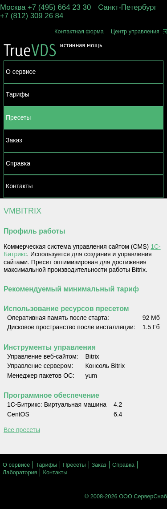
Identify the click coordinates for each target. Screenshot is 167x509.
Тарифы (17, 94)
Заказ (14, 140)
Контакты (19, 186)
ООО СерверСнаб (143, 496)
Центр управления (139, 31)
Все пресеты (22, 429)
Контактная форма (79, 31)
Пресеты (18, 117)
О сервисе (21, 71)
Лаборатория (20, 472)
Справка (18, 163)
